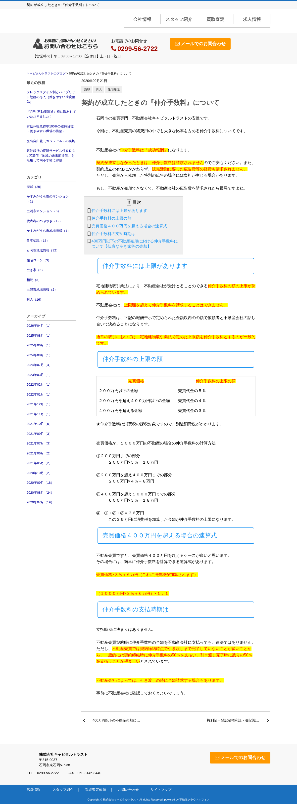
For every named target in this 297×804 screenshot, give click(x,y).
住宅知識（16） (38, 240)
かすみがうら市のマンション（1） (48, 199)
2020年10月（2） (39, 473)
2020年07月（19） (40, 502)
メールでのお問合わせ (200, 43)
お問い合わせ (128, 790)
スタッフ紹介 (178, 19)
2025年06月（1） (39, 345)
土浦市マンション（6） (44, 211)
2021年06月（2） (39, 453)
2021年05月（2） (39, 463)
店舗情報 (34, 790)
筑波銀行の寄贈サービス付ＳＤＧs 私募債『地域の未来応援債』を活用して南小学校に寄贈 (51, 155)
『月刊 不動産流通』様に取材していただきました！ (51, 114)
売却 (87, 89)
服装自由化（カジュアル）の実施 (51, 141)
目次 (136, 202)
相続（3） (34, 280)
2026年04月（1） (39, 325)
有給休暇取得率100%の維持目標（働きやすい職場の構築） (50, 128)
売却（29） (35, 187)
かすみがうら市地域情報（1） (48, 231)
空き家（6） (36, 270)
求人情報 (252, 19)
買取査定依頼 (95, 790)
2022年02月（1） (39, 384)
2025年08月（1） (39, 335)
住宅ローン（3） (39, 260)
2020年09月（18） (40, 482)
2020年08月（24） (40, 492)
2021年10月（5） (39, 424)
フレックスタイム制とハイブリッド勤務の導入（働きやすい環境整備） (51, 97)
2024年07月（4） (39, 365)
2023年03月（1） (39, 375)
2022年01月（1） (39, 394)
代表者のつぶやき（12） (44, 221)
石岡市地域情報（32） (43, 250)
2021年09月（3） (39, 434)
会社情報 (142, 19)
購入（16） (35, 299)
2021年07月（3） (39, 443)
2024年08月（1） (39, 355)
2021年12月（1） (39, 404)
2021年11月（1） (39, 414)
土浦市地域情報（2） (42, 289)
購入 (99, 89)
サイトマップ (160, 790)
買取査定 (215, 19)
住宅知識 (114, 89)
